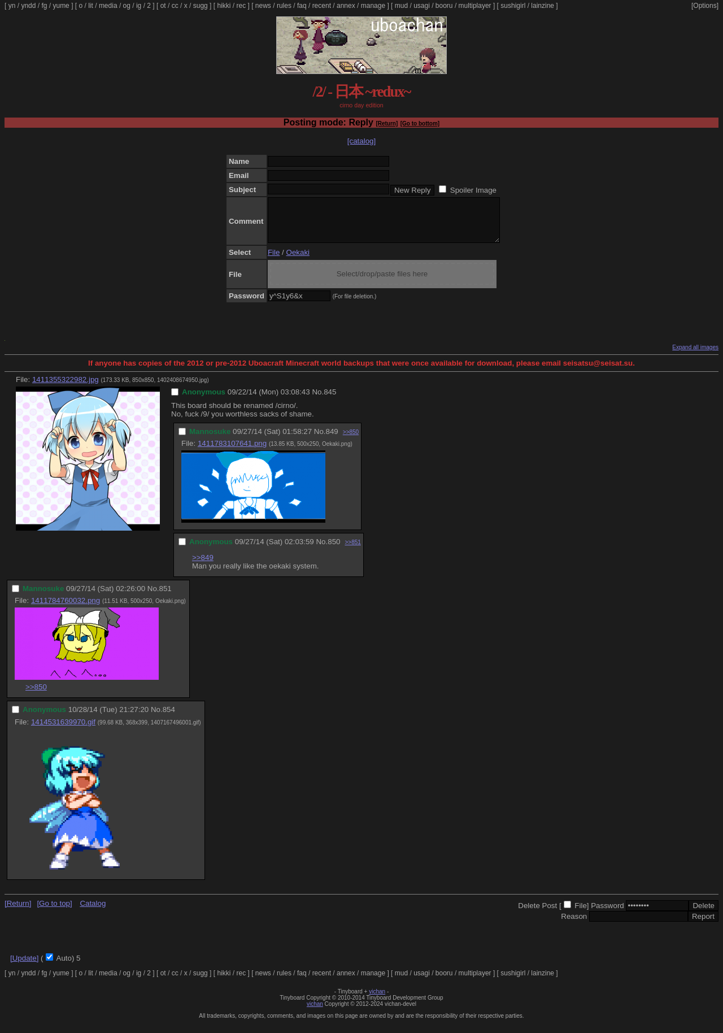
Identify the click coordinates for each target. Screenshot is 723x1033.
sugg (200, 6)
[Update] (24, 966)
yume (61, 6)
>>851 (352, 551)
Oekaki (298, 261)
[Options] (704, 6)
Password (607, 914)
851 (165, 597)
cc (175, 6)
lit (90, 6)
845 (330, 400)
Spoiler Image (473, 190)
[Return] (387, 123)
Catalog (93, 912)
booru (444, 6)
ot (163, 6)
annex (346, 6)
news (263, 6)
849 (332, 440)
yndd (28, 6)
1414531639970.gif (63, 730)
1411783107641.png (232, 452)
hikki (223, 6)
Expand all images (695, 356)
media (108, 6)
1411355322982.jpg (65, 388)
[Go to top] (54, 912)
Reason (574, 925)
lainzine (542, 6)
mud (401, 6)
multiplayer (475, 6)
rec (241, 6)
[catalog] (361, 141)
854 (169, 718)
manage (373, 6)
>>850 (351, 440)
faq (302, 6)
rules (284, 6)
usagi (421, 6)
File (274, 261)
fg (44, 6)
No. (318, 400)
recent (321, 6)
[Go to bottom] (419, 123)
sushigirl (512, 6)
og (126, 6)
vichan (377, 1000)
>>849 (203, 566)
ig (138, 6)
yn (12, 6)
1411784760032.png (65, 609)
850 (334, 550)
